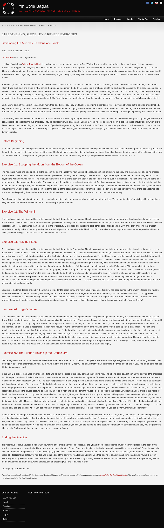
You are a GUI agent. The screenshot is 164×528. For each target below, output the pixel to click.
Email (5, 502)
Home (106, 19)
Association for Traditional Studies (113, 475)
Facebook (7, 506)
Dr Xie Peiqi (7, 57)
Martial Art (143, 19)
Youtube (6, 510)
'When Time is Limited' (32, 64)
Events (130, 19)
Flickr (5, 515)
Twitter (6, 519)
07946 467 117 (9, 498)
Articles (156, 19)
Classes (117, 19)
